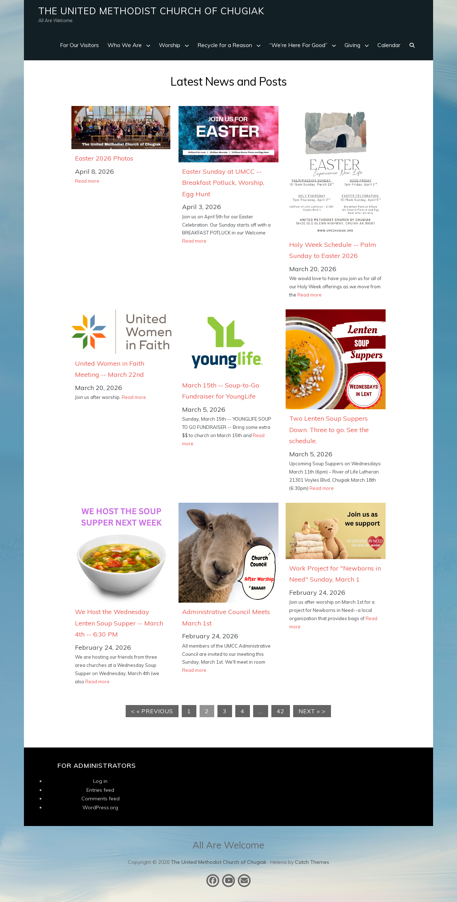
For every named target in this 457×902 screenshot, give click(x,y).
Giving (352, 45)
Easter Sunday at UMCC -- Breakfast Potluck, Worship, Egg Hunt (223, 182)
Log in (100, 781)
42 (281, 711)
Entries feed (100, 790)
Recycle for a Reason (224, 45)
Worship (169, 45)
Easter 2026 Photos (104, 158)
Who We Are (124, 45)
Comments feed (100, 798)
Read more (87, 181)
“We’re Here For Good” (298, 45)
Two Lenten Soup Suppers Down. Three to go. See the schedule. (329, 429)
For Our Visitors (79, 45)
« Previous (155, 711)
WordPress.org (100, 807)
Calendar (388, 45)
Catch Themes (312, 862)
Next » (309, 711)
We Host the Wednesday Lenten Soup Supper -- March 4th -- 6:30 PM (119, 623)
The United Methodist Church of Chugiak (151, 11)
